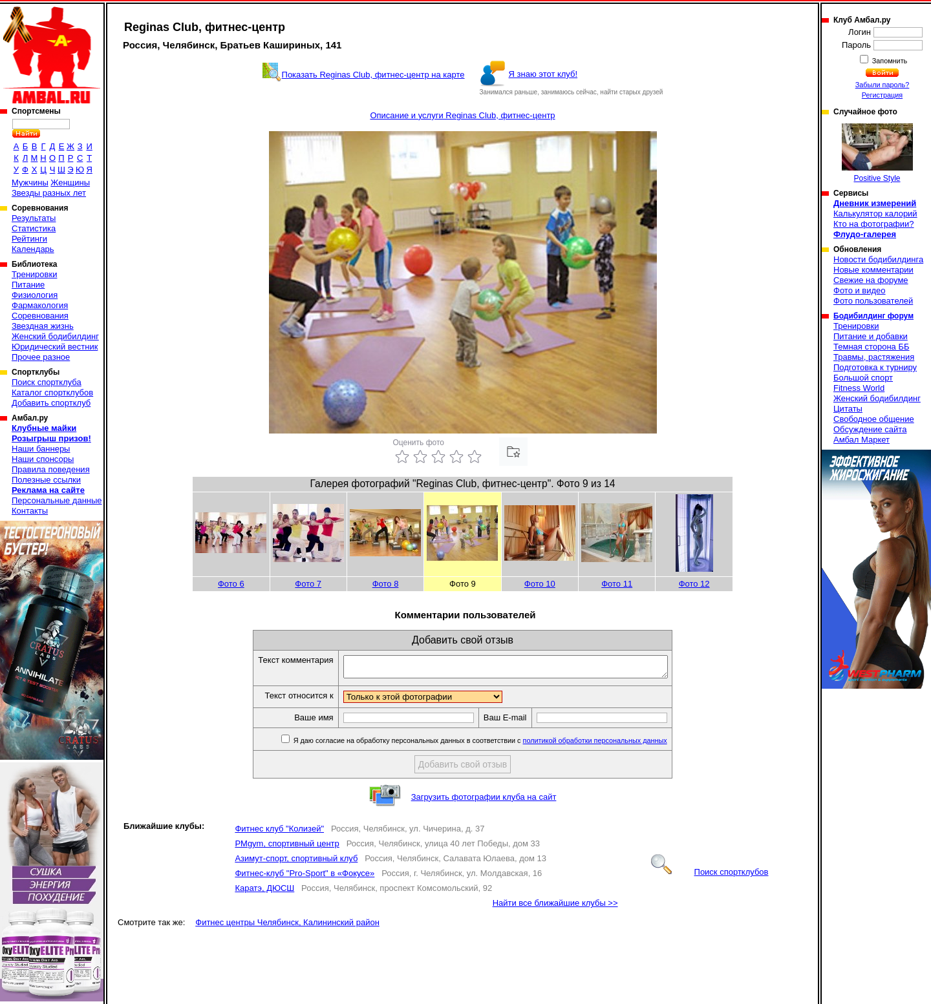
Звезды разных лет (49, 193)
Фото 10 (539, 584)
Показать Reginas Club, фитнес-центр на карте (373, 74)
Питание (28, 284)
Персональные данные (57, 500)
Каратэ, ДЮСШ (264, 892)
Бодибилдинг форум (873, 315)
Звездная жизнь (43, 326)
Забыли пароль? (882, 85)
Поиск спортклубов (710, 876)
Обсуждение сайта (869, 429)
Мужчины (30, 182)
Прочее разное (41, 357)
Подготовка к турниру (875, 367)
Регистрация (882, 95)
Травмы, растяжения (873, 357)
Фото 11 (616, 584)
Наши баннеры (41, 449)
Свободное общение (873, 419)
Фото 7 (308, 584)
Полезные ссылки (46, 480)
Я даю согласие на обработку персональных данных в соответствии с (499, 744)
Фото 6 (231, 584)
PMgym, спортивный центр (287, 847)
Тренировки (34, 274)
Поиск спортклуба (46, 382)
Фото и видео (859, 290)
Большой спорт (863, 377)
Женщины (70, 182)
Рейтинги (29, 239)
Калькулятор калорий (875, 213)
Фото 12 (694, 584)
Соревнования (40, 315)
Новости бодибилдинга (878, 259)
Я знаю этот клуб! (543, 74)
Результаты (34, 218)
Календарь (33, 249)
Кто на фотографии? (873, 224)
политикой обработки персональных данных (614, 744)
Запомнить (889, 61)
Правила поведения (51, 469)
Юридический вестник (55, 346)
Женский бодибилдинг (55, 336)
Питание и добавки (870, 336)
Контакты (30, 511)
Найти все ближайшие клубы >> (555, 907)
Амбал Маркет (861, 439)
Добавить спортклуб (51, 403)
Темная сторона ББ (871, 346)
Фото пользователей (873, 301)
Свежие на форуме (870, 280)
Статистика (34, 228)
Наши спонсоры (43, 459)
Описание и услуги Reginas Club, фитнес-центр (462, 115)
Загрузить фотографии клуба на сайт (484, 801)
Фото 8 (385, 584)
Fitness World (858, 388)
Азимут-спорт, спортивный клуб (296, 862)
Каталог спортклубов (52, 392)
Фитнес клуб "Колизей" (279, 832)
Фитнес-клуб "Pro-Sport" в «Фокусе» (304, 877)
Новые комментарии (873, 270)
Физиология (35, 295)
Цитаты (847, 408)
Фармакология (40, 305)
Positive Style (877, 153)
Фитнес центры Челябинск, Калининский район (287, 926)
